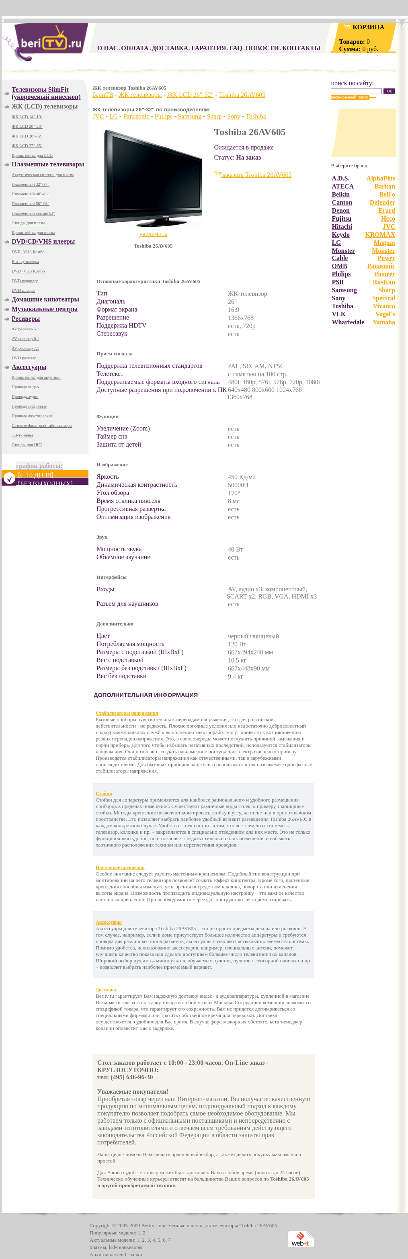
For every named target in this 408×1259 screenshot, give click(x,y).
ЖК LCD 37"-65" (27, 146)
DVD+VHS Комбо (28, 271)
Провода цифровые (29, 406)
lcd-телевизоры (125, 1247)
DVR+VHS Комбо (28, 252)
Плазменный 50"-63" (30, 203)
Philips (163, 116)
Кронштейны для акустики (36, 377)
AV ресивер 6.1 (25, 338)
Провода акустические (32, 416)
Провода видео (25, 387)
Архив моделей (107, 1254)
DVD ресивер (24, 358)
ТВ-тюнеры (22, 435)
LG (113, 116)
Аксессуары (109, 922)
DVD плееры (23, 290)
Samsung (189, 116)
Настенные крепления (120, 867)
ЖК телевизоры (140, 94)
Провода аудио (25, 396)
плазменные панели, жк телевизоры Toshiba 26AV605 (218, 1225)
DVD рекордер (25, 281)
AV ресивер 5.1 (25, 329)
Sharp (214, 116)
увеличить (153, 233)
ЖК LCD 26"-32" (27, 136)
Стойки (104, 793)
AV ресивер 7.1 (25, 348)
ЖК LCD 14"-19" (27, 117)
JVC (98, 116)
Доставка (106, 989)
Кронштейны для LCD (32, 155)
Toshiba (256, 116)
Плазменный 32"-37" (30, 184)
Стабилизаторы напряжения (127, 713)
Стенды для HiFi (27, 445)
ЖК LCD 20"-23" (27, 126)
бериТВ (102, 94)
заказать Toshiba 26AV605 (256, 174)
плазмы (98, 1247)
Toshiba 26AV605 (242, 94)
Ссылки (133, 1254)
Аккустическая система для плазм (43, 174)
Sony (233, 116)
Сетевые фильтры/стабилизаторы (42, 425)
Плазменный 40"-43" (30, 194)
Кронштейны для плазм (33, 232)
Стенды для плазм (28, 223)
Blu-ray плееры (25, 261)
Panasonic (136, 116)
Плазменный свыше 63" (33, 213)
